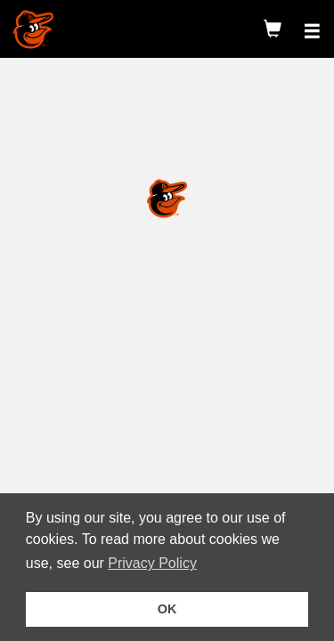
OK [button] (167, 609)
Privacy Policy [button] (155, 563)
